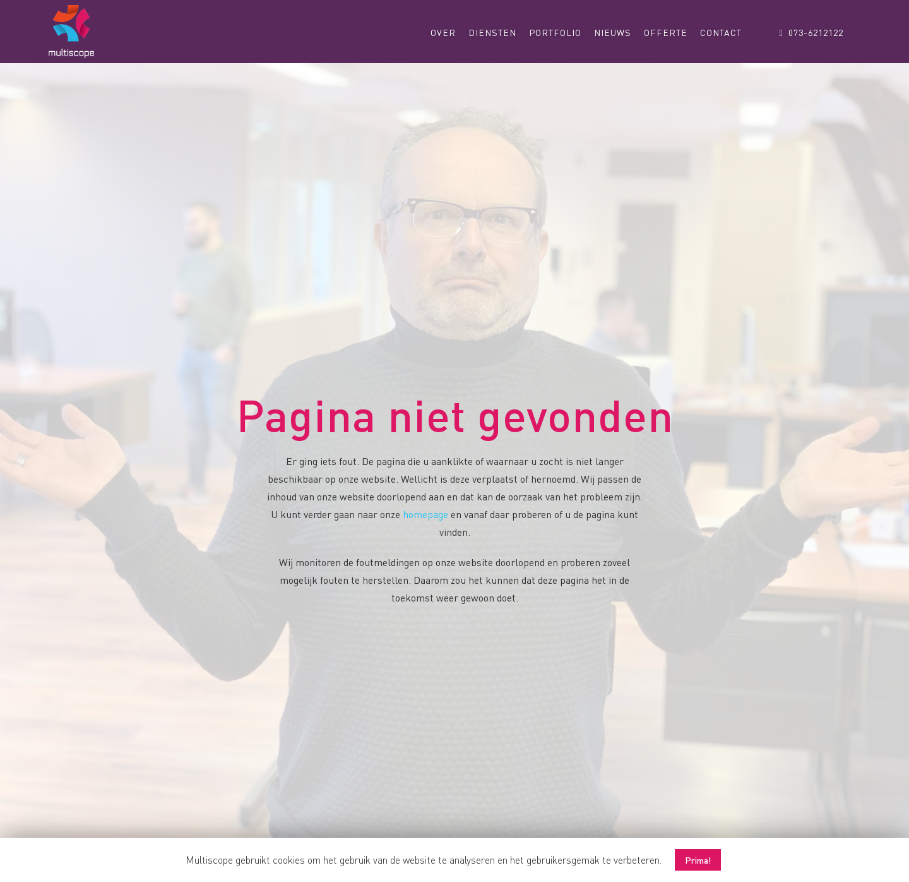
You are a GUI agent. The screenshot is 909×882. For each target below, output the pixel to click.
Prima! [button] (698, 860)
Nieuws (612, 32)
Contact (721, 32)
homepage (425, 514)
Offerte (665, 32)
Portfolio (555, 32)
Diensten (492, 32)
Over (443, 32)
